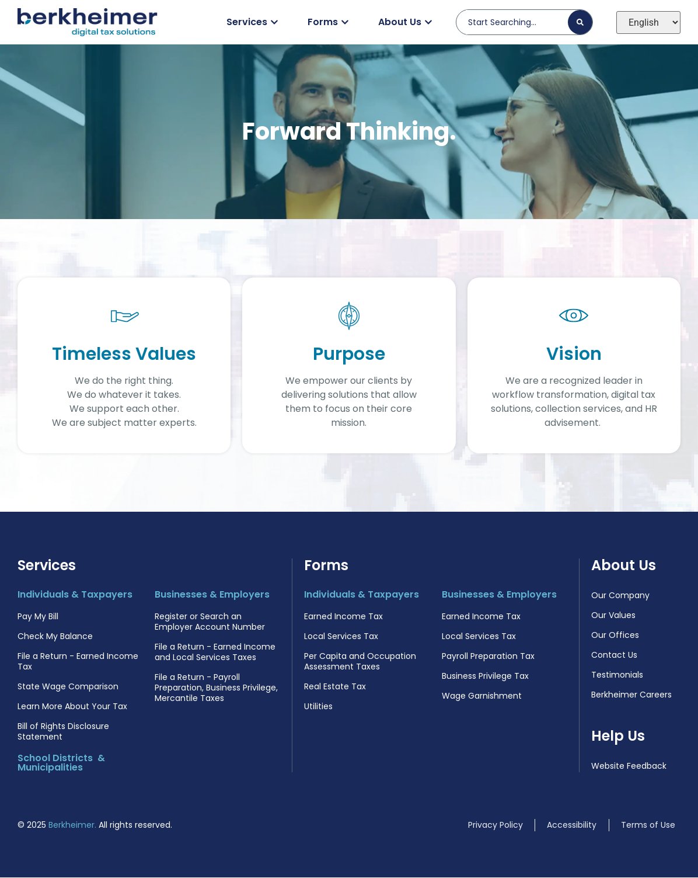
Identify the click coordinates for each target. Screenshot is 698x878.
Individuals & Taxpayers (75, 595)
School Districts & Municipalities (61, 763)
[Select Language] (648, 22)
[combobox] (517, 22)
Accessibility (571, 825)
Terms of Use (648, 825)
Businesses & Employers (212, 595)
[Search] (580, 22)
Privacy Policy (495, 825)
